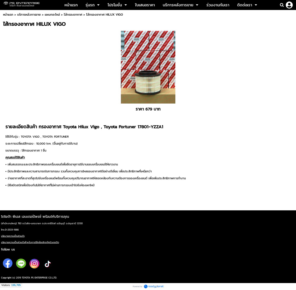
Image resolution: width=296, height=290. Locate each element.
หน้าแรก (8, 14)
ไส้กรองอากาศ (73, 14)
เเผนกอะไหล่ (52, 14)
